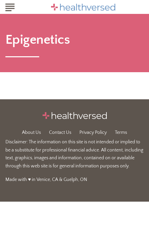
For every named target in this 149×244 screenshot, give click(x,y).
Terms (121, 132)
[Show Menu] (10, 6)
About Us (31, 132)
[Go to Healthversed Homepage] (83, 7)
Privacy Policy (93, 132)
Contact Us (60, 132)
